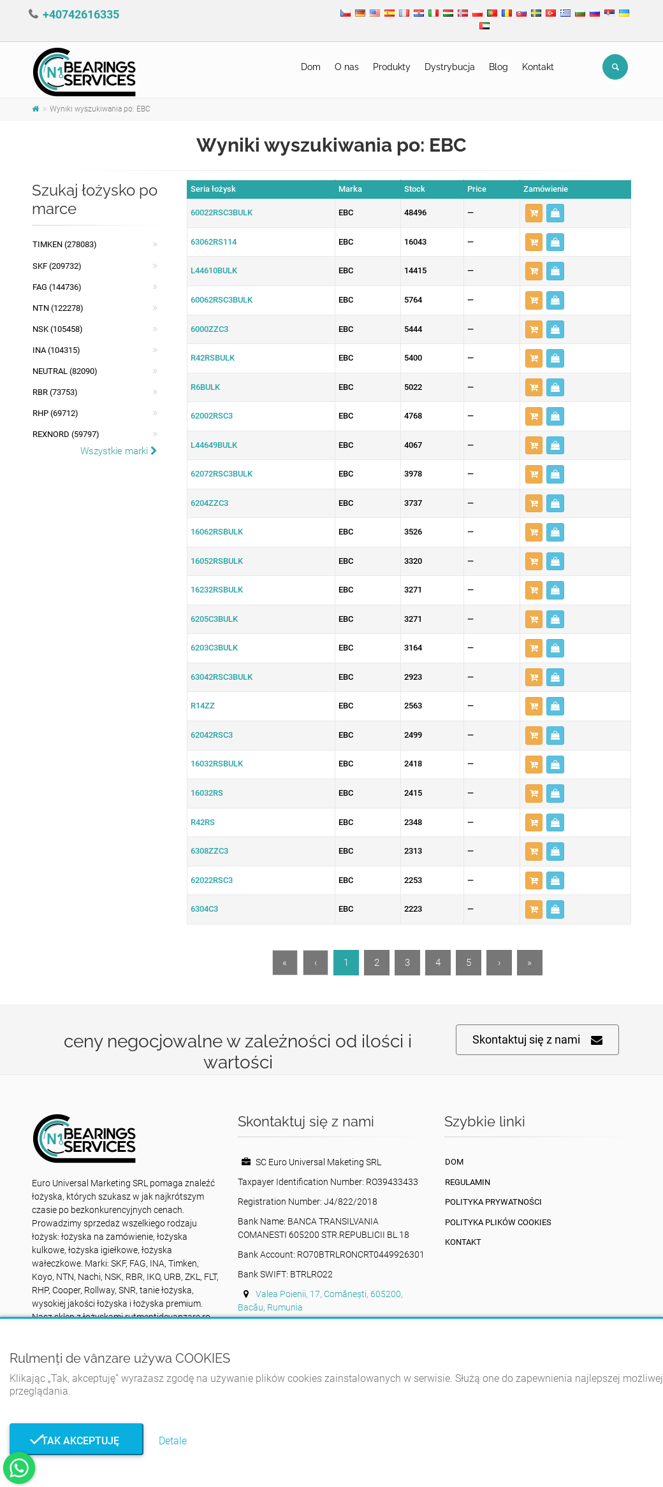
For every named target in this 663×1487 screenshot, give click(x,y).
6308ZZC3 (209, 851)
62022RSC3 (212, 880)
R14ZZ (203, 705)
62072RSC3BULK (221, 473)
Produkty (392, 67)
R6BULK (205, 387)
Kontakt (538, 67)
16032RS (207, 793)
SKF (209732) (57, 266)
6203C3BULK (214, 647)
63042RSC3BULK (221, 677)
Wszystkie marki (118, 451)
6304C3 (204, 909)
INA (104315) (56, 350)
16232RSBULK (217, 589)
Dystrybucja (450, 67)
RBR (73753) (55, 392)
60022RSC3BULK (221, 212)
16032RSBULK (217, 763)
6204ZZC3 (209, 503)
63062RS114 (214, 242)
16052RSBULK (217, 561)
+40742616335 (81, 14)
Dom (311, 67)
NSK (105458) (58, 329)
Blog (498, 67)
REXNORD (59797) (66, 434)
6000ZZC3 (209, 329)
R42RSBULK (213, 358)
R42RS (203, 822)
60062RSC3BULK (221, 300)
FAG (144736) (57, 287)
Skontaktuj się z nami (537, 1040)
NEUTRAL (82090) (65, 371)
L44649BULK (214, 445)
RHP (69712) (55, 413)
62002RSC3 (212, 415)
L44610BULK (214, 270)
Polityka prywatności (493, 1202)
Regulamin (467, 1182)
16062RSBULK (217, 531)
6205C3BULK (214, 619)
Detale (173, 1441)
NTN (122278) (58, 308)
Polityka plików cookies (498, 1222)
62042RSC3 (212, 735)
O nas (347, 67)
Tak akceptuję (76, 1441)
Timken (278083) (65, 244)
